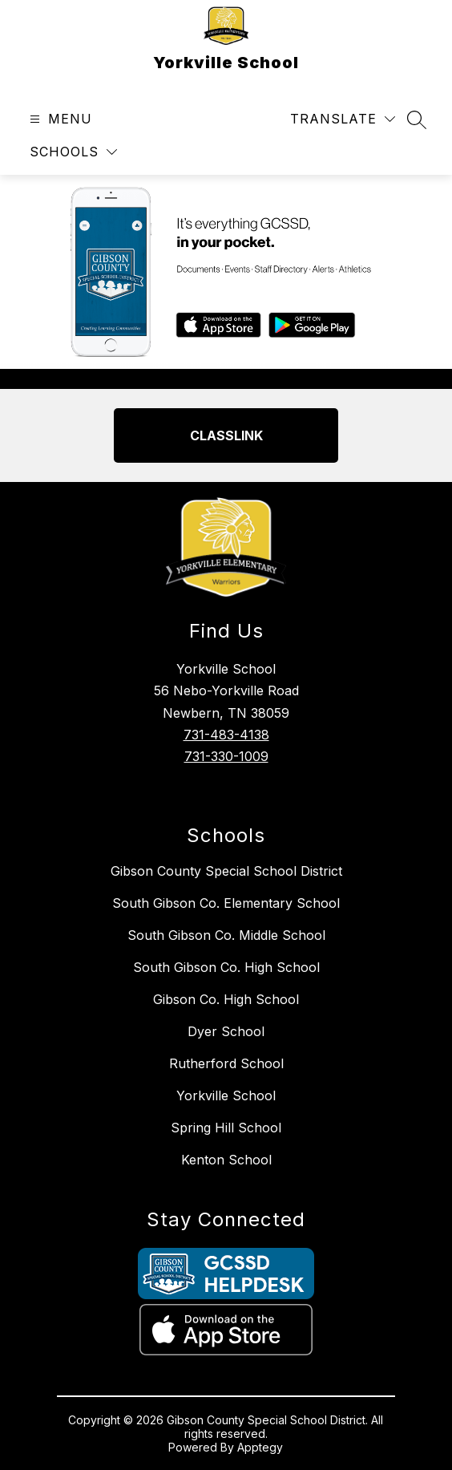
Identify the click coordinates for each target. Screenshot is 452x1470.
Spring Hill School (226, 1128)
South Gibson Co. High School (226, 967)
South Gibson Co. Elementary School (226, 903)
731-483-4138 (226, 735)
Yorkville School (226, 1095)
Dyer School (226, 1031)
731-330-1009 (226, 756)
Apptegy (260, 1447)
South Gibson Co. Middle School (226, 935)
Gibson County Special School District (226, 871)
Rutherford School (226, 1063)
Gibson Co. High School (226, 999)
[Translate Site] (342, 119)
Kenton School (226, 1160)
